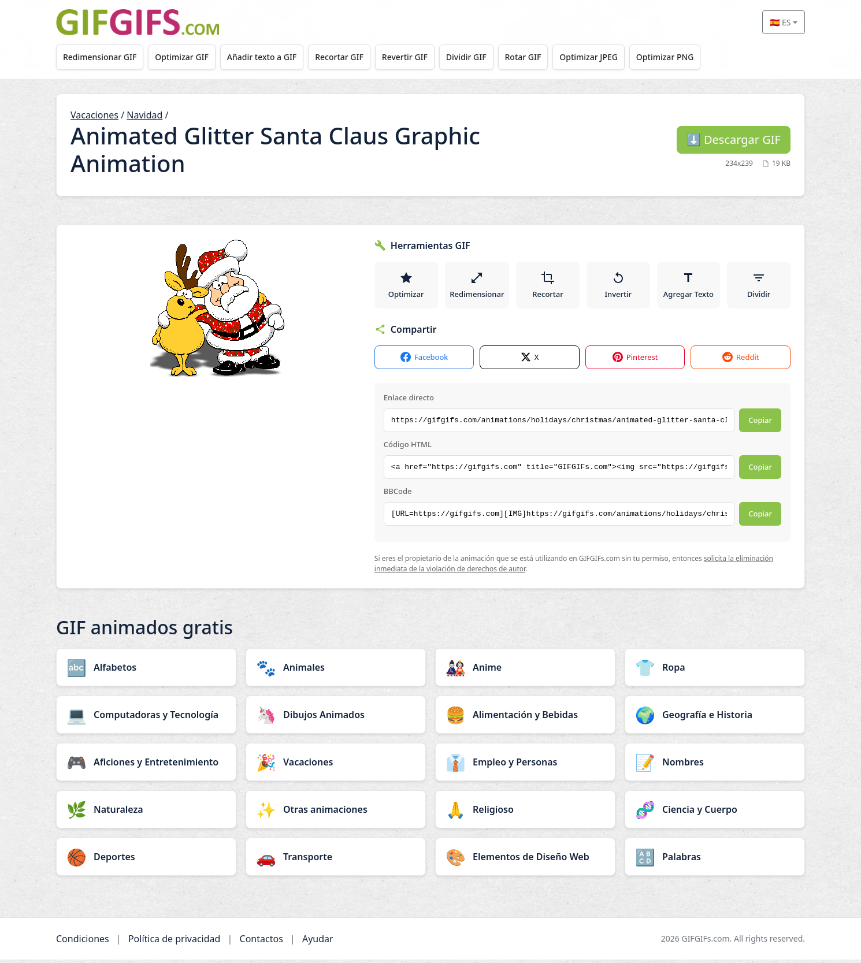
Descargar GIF (733, 139)
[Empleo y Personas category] (525, 765)
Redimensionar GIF (101, 56)
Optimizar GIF (185, 56)
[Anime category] (525, 670)
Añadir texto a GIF (267, 56)
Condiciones (82, 942)
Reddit (740, 361)
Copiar (760, 424)
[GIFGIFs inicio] (137, 22)
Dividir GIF (478, 56)
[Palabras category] (714, 860)
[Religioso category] (525, 812)
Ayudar (317, 942)
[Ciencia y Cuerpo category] (714, 812)
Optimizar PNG (683, 56)
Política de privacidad (174, 942)
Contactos (261, 942)
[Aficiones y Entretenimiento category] (146, 765)
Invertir (619, 286)
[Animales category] (335, 670)
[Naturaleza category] (146, 812)
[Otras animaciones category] (335, 812)
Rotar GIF (536, 56)
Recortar (548, 286)
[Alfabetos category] (146, 670)
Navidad (144, 115)
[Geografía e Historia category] (714, 718)
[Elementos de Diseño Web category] (525, 860)
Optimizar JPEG (605, 56)
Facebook (424, 361)
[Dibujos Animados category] (335, 718)
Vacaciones (94, 115)
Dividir (758, 286)
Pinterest (635, 361)
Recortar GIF (346, 56)
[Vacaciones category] (335, 765)
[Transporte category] (335, 860)
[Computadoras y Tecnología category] (146, 718)
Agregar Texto (689, 286)
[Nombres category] (714, 765)
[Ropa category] (714, 670)
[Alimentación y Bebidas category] (525, 718)
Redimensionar (477, 286)
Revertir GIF (414, 56)
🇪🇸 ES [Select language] (780, 22)
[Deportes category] (146, 860)
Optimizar (406, 286)
